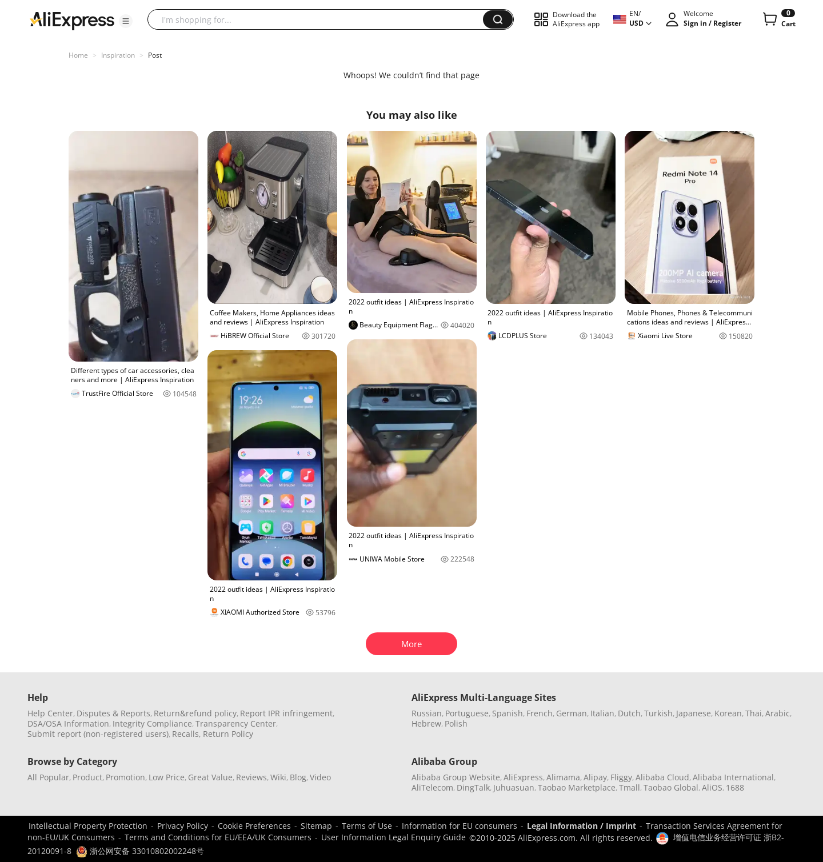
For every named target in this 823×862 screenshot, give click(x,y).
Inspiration (118, 55)
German (571, 713)
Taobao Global (671, 787)
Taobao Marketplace (577, 787)
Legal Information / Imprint (581, 825)
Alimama (563, 777)
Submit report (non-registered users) (98, 733)
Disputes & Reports (113, 713)
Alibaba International (733, 777)
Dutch (629, 713)
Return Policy (228, 733)
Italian (602, 713)
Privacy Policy (182, 825)
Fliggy (621, 777)
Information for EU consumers (459, 825)
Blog (298, 777)
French (539, 713)
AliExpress (523, 777)
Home (78, 55)
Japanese (693, 713)
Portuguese (467, 713)
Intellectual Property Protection (88, 825)
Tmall (629, 787)
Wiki (278, 777)
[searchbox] (319, 19)
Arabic (777, 713)
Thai (753, 713)
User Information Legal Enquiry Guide (393, 837)
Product (87, 777)
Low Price (167, 777)
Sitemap (316, 825)
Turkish (658, 713)
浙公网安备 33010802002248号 (140, 850)
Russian (427, 713)
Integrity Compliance (152, 723)
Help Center (50, 713)
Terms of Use (367, 825)
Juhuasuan (513, 787)
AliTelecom (432, 787)
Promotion (125, 777)
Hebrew (426, 723)
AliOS (712, 787)
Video (320, 777)
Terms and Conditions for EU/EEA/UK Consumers (218, 837)
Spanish (507, 713)
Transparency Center (235, 723)
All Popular (48, 777)
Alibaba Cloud (662, 777)
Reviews (251, 777)
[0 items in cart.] (778, 19)
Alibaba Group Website (456, 777)
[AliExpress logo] (72, 20)
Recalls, (186, 733)
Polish (456, 723)
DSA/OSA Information (68, 723)
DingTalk (473, 787)
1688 (735, 787)
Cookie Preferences (254, 825)
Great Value (210, 777)
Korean (728, 713)
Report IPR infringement (286, 713)
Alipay (595, 777)
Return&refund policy (195, 713)
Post (155, 55)
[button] (126, 21)
